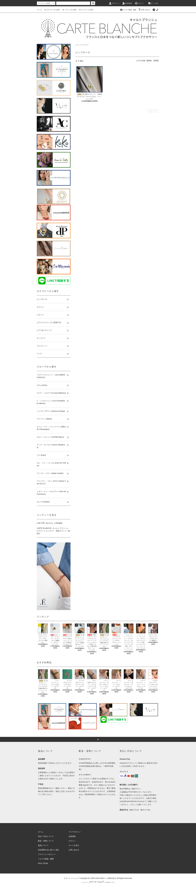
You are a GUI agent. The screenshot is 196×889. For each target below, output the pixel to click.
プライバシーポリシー (47, 854)
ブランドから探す (69, 10)
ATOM (45, 863)
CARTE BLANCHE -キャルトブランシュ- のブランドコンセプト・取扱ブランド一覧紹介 (53, 530)
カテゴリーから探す (52, 10)
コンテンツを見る (85, 10)
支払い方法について (46, 836)
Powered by (98, 882)
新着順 (156, 61)
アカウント (114, 3)
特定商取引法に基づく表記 (48, 850)
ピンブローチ (84, 45)
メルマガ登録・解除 (128, 10)
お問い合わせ (144, 10)
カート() (153, 3)
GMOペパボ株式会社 (108, 878)
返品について (43, 845)
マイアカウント (75, 832)
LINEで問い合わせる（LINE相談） (50, 523)
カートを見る (74, 845)
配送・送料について (46, 841)
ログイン (139, 3)
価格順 (149, 61)
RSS (40, 863)
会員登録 (127, 3)
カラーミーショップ (71, 878)
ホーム (39, 10)
